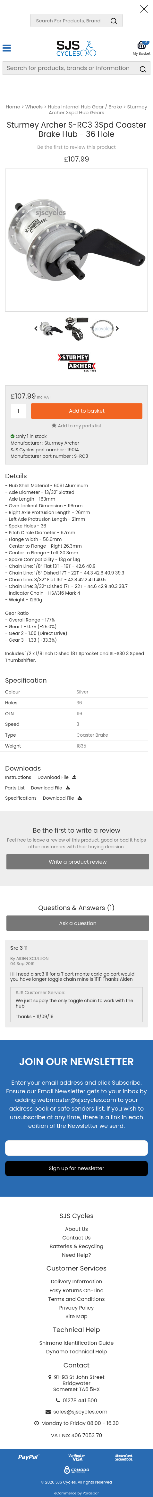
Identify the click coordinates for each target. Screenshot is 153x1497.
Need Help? (76, 1255)
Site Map (76, 1316)
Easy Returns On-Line (77, 1290)
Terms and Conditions (76, 1299)
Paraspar (91, 1493)
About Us (76, 1229)
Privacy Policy (76, 1307)
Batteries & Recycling (77, 1246)
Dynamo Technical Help (76, 1351)
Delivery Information (76, 1281)
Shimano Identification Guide (76, 1343)
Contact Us (76, 1237)
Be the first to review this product (76, 147)
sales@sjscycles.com (80, 1411)
